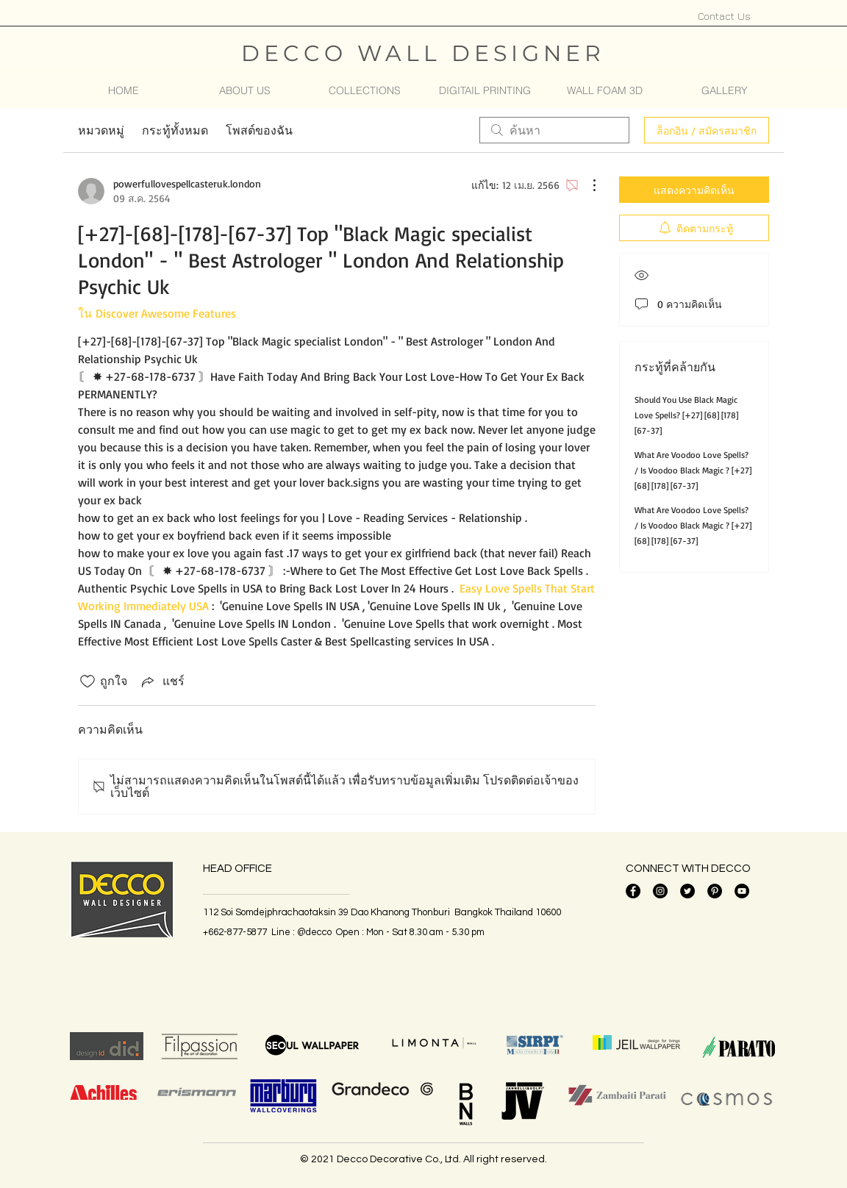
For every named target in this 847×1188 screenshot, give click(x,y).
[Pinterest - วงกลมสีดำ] (714, 891)
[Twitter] (687, 891)
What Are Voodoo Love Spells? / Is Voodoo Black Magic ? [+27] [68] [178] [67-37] (693, 470)
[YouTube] (742, 891)
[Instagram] (660, 891)
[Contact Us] (724, 15)
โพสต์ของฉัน (259, 130)
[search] (554, 130)
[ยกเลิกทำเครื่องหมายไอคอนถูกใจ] (87, 681)
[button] (364, 90)
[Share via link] (162, 681)
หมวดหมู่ (101, 130)
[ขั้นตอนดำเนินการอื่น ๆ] (587, 185)
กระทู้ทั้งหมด (175, 130)
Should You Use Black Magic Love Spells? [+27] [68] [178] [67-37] (686, 415)
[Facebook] (633, 891)
